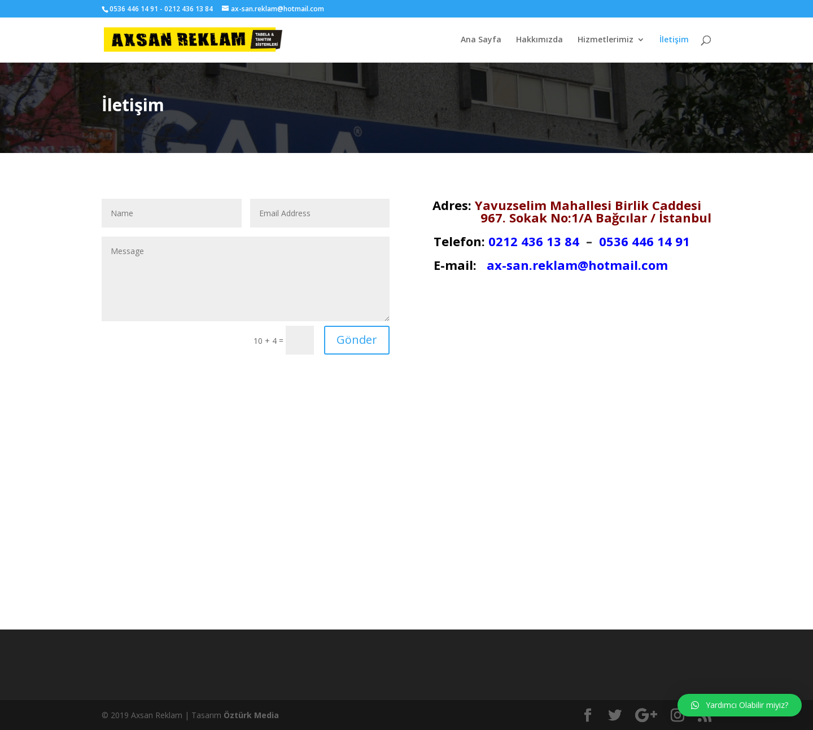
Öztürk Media (251, 715)
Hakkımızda (539, 40)
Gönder (356, 339)
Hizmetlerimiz (605, 40)
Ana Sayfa (481, 40)
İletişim (674, 40)
